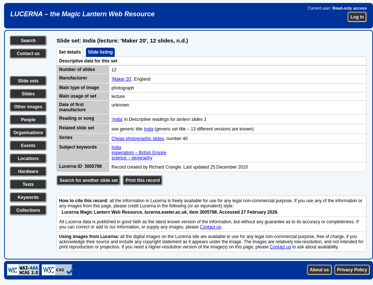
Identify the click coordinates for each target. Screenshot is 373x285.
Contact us (28, 53)
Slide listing (100, 52)
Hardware (28, 171)
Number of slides (77, 69)
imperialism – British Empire (138, 152)
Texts (28, 184)
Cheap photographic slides (137, 138)
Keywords (28, 197)
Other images (28, 106)
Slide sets (28, 81)
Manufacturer (73, 78)
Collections (28, 210)
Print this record (142, 180)
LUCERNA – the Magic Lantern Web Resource (82, 14)
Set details (70, 52)
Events (28, 145)
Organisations (28, 132)
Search (28, 40)
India (116, 147)
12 (113, 69)
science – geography (131, 157)
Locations (28, 158)
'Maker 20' (121, 79)
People (28, 119)
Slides (28, 93)
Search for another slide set (88, 180)
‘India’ (117, 119)
